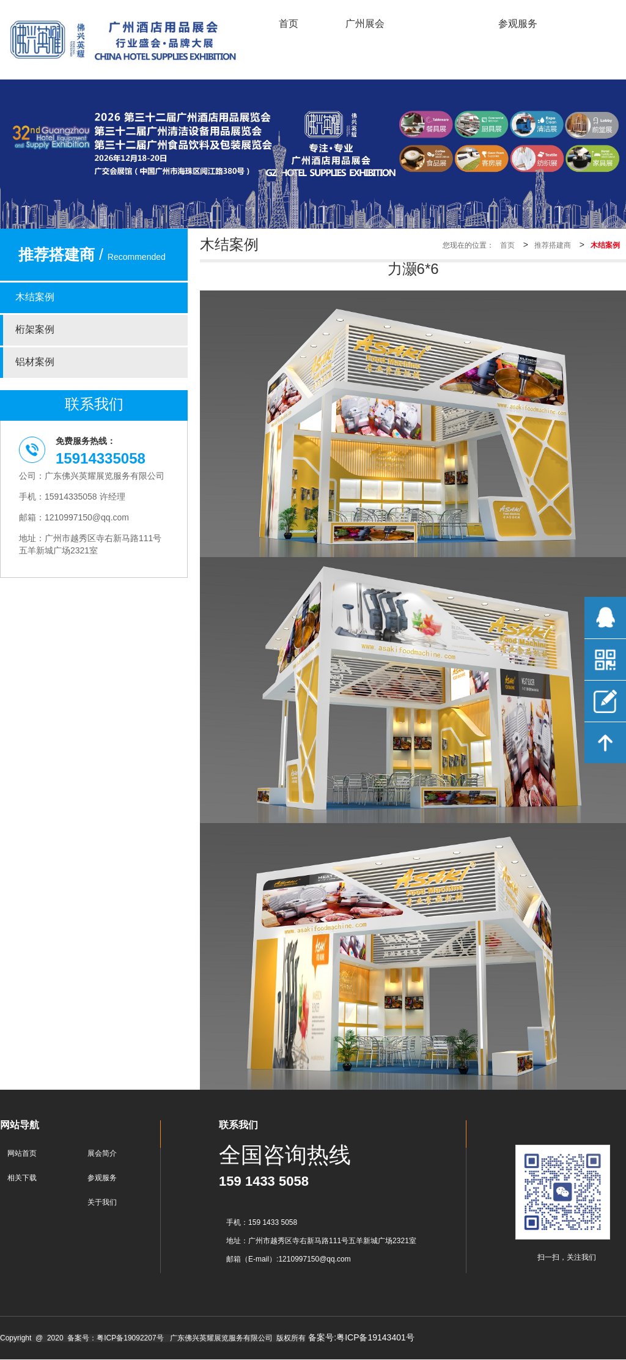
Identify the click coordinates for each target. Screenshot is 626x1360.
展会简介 (102, 1154)
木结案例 (34, 297)
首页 (507, 245)
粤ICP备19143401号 (375, 1338)
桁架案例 (34, 330)
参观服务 (102, 1178)
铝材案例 (34, 362)
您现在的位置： (468, 245)
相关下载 (22, 1178)
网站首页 (22, 1154)
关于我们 (102, 1203)
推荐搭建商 (552, 245)
